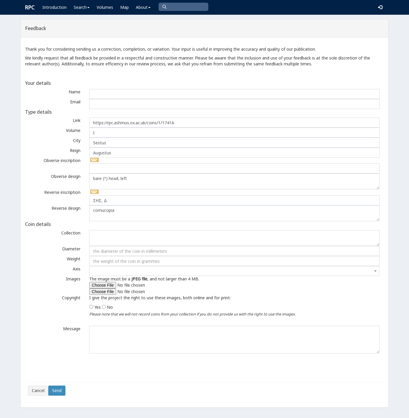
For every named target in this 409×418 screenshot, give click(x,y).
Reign (75, 150)
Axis (76, 269)
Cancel (38, 390)
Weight (73, 259)
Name (74, 92)
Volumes (105, 7)
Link (76, 120)
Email (75, 102)
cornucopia (234, 213)
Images (73, 279)
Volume (73, 130)
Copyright (71, 297)
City (76, 140)
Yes (97, 307)
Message (71, 328)
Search (82, 7)
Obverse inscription (62, 160)
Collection (70, 233)
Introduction (54, 7)
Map (124, 7)
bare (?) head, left (234, 181)
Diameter (71, 249)
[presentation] (73, 367)
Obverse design (65, 176)
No (110, 307)
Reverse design (66, 208)
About (143, 7)
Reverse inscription (62, 192)
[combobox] (234, 271)
